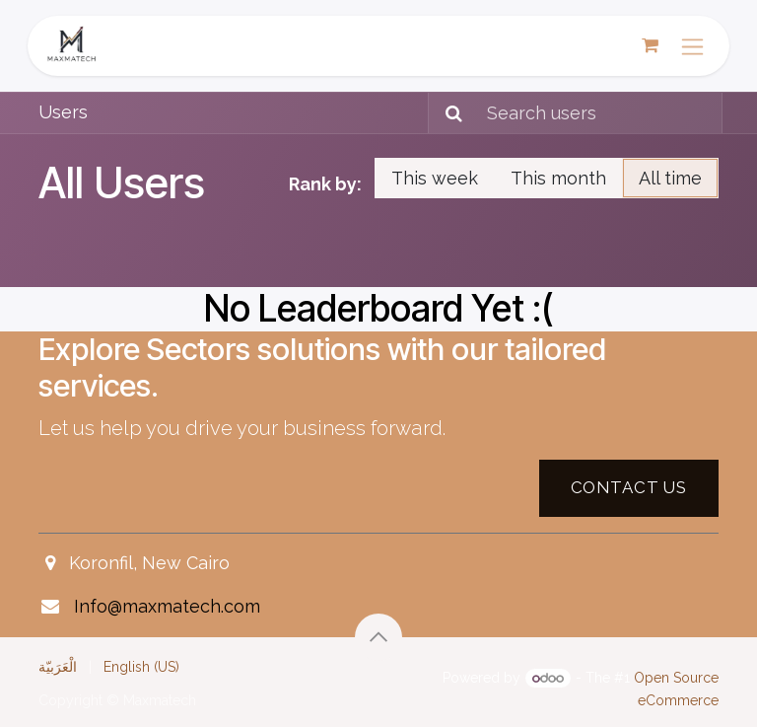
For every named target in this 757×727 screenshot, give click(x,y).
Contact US (629, 487)
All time (670, 178)
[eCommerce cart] (649, 45)
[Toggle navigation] (692, 46)
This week (434, 178)
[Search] (448, 113)
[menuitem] (57, 667)
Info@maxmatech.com (167, 606)
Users (63, 112)
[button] (378, 637)
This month (558, 178)
